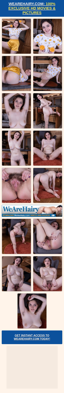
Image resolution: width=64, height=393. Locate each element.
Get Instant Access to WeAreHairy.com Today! (32, 337)
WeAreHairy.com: (31, 8)
